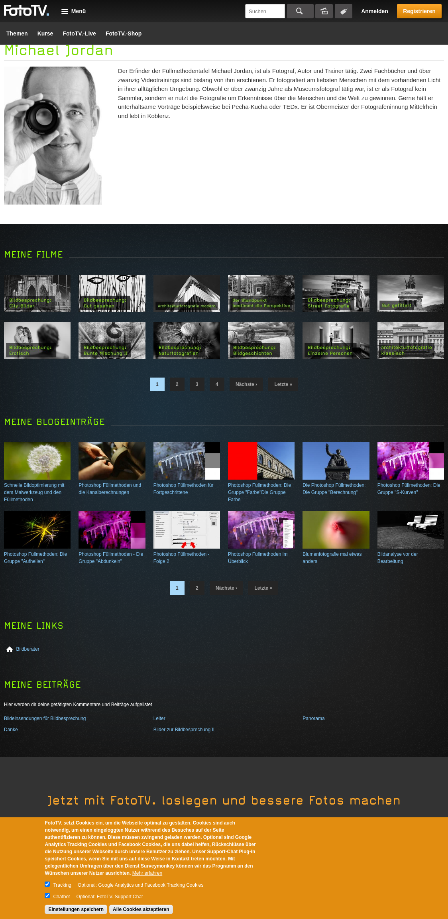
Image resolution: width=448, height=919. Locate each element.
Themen (17, 33)
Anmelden (374, 11)
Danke (11, 729)
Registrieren (419, 11)
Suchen (300, 11)
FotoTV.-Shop (123, 33)
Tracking (62, 885)
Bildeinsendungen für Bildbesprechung (45, 718)
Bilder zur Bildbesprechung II (183, 729)
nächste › (246, 384)
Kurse (45, 33)
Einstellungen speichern (76, 909)
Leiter (159, 718)
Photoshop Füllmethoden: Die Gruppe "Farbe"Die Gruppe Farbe (259, 492)
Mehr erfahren (147, 873)
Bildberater (27, 649)
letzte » (283, 384)
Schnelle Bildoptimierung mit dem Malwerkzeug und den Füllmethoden (34, 492)
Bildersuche (324, 11)
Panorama (313, 718)
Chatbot (61, 896)
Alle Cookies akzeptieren (141, 909)
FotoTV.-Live (79, 33)
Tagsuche (343, 11)
